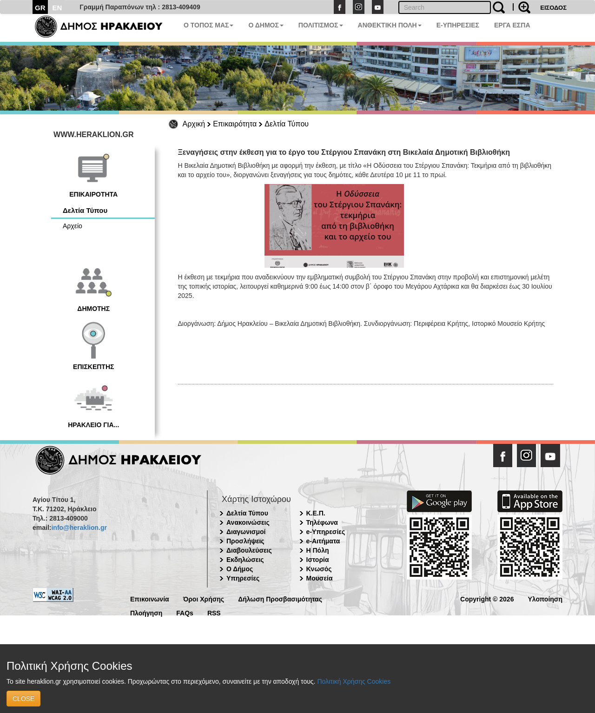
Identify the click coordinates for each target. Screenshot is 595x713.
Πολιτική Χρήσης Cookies (353, 681)
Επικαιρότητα (235, 124)
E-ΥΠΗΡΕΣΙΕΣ (457, 25)
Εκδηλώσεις (245, 559)
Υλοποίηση (545, 598)
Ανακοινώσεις (248, 522)
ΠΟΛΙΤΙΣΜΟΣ (320, 25)
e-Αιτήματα (323, 541)
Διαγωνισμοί (245, 531)
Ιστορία (317, 559)
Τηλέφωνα (322, 522)
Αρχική (194, 124)
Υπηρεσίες (242, 578)
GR (40, 8)
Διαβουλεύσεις (249, 550)
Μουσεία (319, 578)
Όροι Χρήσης (204, 598)
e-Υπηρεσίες (325, 531)
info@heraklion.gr (78, 527)
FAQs (184, 612)
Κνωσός (319, 569)
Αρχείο (72, 226)
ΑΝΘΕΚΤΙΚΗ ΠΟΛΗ (390, 25)
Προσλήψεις (245, 541)
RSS (214, 612)
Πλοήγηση (146, 612)
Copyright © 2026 (487, 598)
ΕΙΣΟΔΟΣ (553, 7)
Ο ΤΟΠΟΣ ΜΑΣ (208, 25)
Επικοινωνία (149, 598)
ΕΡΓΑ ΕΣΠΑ (512, 25)
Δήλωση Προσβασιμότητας (280, 598)
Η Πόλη (317, 550)
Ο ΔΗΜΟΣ (265, 25)
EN (57, 8)
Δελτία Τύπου (286, 124)
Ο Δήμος (239, 569)
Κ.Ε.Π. (315, 513)
